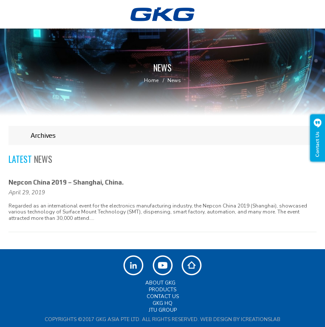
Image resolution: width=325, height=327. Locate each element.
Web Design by (240, 319)
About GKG (160, 282)
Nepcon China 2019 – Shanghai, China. (66, 182)
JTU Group (163, 310)
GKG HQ (162, 303)
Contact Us (163, 296)
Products (162, 289)
